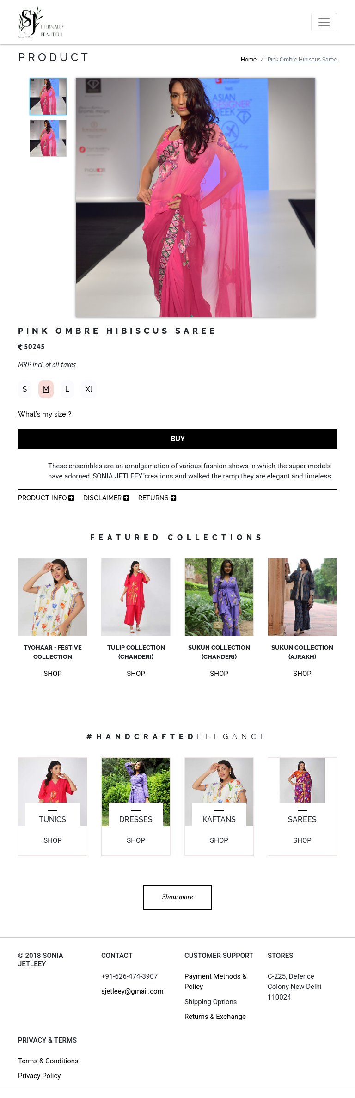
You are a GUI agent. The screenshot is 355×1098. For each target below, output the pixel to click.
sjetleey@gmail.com (132, 991)
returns (157, 498)
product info (46, 498)
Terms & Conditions (48, 1061)
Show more (177, 897)
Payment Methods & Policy (215, 981)
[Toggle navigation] (324, 22)
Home (249, 59)
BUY (178, 439)
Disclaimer (106, 498)
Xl (89, 389)
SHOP (52, 673)
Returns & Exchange (215, 1016)
